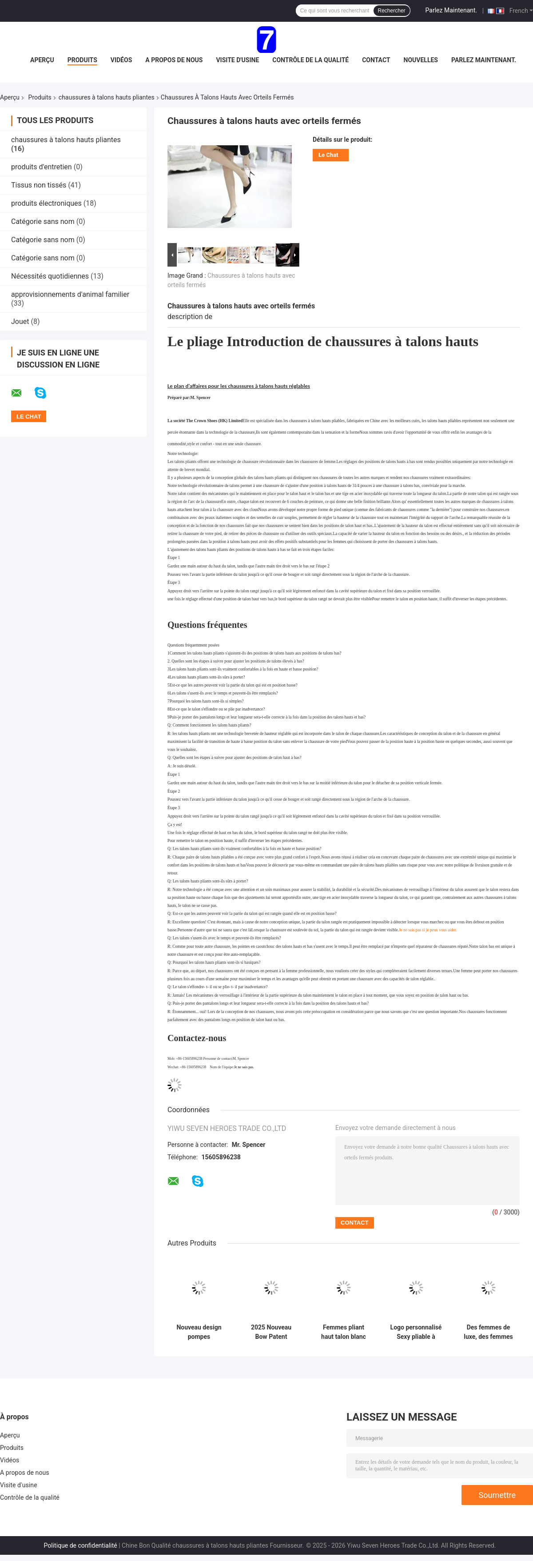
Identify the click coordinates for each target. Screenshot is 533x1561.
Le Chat (328, 155)
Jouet (20, 321)
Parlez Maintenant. (451, 10)
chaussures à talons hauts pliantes (107, 97)
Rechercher (392, 11)
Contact (376, 60)
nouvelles (421, 60)
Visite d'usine (237, 60)
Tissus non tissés (38, 185)
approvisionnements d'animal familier (70, 294)
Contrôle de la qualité (310, 60)
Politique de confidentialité (80, 1545)
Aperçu (42, 60)
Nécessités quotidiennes (50, 276)
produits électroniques (46, 203)
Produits (82, 60)
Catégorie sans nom (43, 221)
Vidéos (121, 60)
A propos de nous (174, 60)
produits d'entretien (41, 167)
